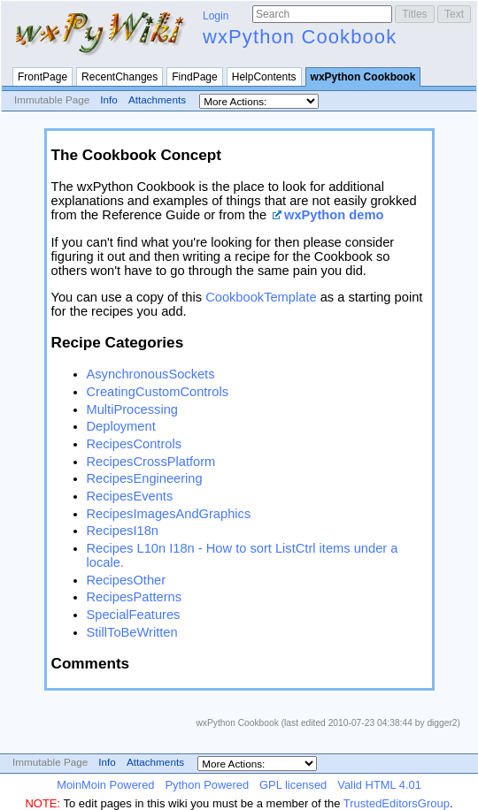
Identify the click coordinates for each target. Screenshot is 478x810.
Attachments (157, 99)
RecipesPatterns (134, 597)
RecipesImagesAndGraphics (169, 514)
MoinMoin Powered (105, 784)
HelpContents (264, 77)
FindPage (194, 77)
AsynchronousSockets (151, 374)
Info (109, 99)
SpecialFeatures (134, 615)
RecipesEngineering (145, 478)
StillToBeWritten (132, 632)
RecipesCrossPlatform (151, 462)
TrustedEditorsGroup (396, 803)
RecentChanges (119, 77)
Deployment (121, 426)
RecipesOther (126, 580)
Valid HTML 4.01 (379, 784)
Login (215, 16)
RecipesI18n (122, 530)
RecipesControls (134, 444)
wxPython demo (333, 215)
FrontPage (42, 77)
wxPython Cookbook (300, 37)
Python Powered (207, 784)
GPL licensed (293, 784)
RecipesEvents (130, 496)
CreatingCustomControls (157, 392)
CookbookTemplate (260, 297)
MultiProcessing (132, 409)
